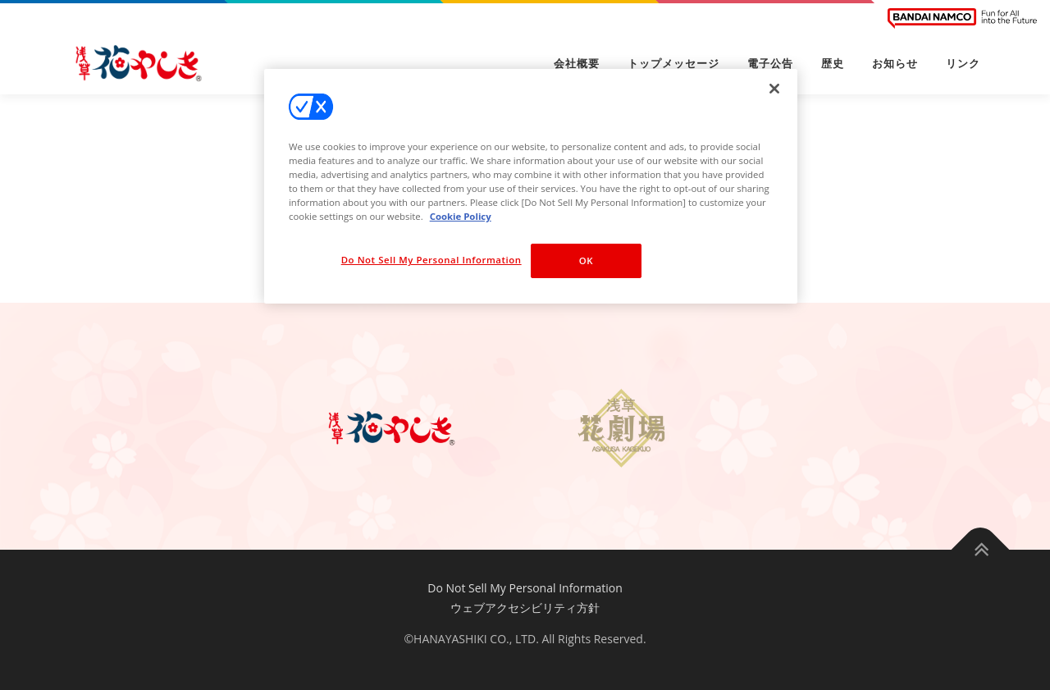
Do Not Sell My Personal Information (525, 588)
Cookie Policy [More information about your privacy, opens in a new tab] (460, 216)
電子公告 (770, 63)
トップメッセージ (673, 63)
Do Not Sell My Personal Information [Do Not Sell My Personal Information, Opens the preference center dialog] (431, 260)
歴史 (832, 63)
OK (586, 260)
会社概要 (577, 63)
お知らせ (895, 63)
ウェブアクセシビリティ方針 (525, 607)
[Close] (774, 89)
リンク (963, 63)
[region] (530, 186)
